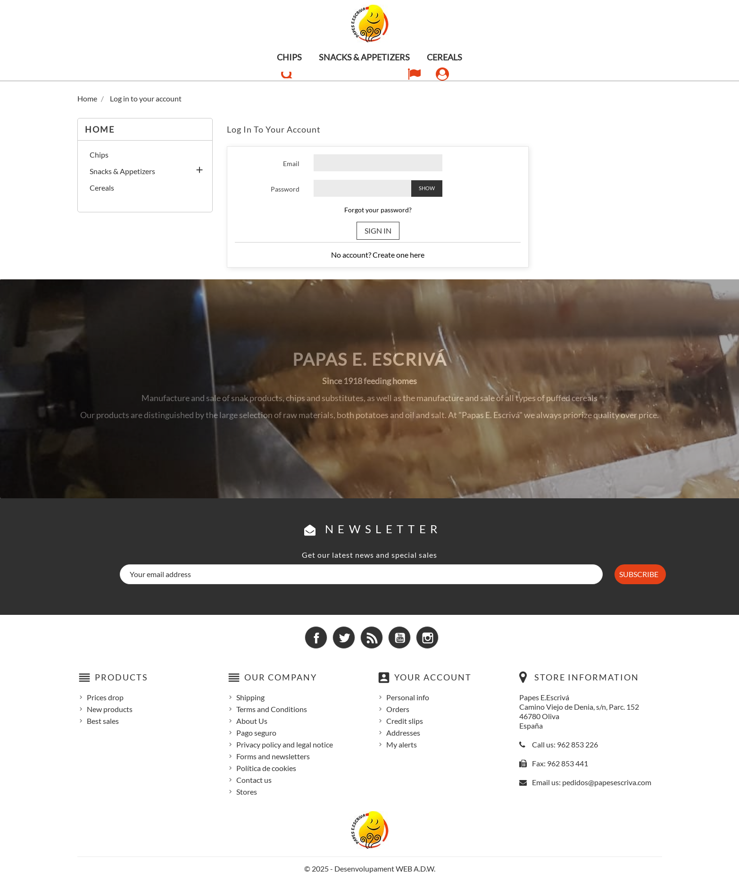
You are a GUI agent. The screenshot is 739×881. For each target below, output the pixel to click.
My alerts (401, 744)
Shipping (250, 697)
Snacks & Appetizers (364, 57)
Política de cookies (266, 768)
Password (285, 189)
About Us (251, 720)
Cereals (444, 57)
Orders (397, 709)
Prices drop (105, 697)
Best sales (103, 720)
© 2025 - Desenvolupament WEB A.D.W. (369, 868)
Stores (246, 791)
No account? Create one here (377, 254)
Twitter (344, 637)
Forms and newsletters (273, 756)
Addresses (403, 732)
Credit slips (404, 720)
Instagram (427, 637)
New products (110, 709)
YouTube (399, 637)
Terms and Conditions (271, 709)
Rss (371, 637)
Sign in (378, 230)
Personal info (407, 697)
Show (427, 188)
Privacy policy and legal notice (284, 744)
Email (291, 163)
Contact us (254, 779)
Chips (289, 57)
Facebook (316, 637)
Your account (433, 677)
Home (100, 129)
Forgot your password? (378, 210)
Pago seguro (256, 732)
